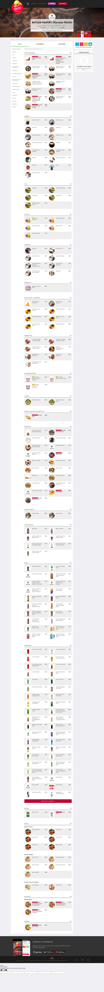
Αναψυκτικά (15, 95)
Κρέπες (14, 101)
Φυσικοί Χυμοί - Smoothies (15, 67)
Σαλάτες (14, 76)
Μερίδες (14, 106)
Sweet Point (14, 83)
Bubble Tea (14, 63)
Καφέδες (14, 52)
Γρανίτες (14, 57)
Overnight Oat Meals (16, 73)
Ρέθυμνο (18, 39)
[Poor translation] (5, 970)
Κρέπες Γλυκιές (28, 826)
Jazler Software (38, 960)
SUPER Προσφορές (16, 49)
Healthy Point (15, 70)
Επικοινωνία (65, 960)
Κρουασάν (15, 104)
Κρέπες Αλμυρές (28, 854)
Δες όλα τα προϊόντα (48, 801)
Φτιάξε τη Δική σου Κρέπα (31, 882)
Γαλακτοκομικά (15, 89)
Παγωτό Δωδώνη (16, 86)
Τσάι (13, 54)
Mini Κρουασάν (28, 899)
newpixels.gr (51, 960)
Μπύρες (14, 98)
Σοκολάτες (14, 60)
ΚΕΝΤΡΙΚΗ (33, 3)
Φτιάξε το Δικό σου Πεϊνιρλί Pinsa (16, 80)
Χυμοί (13, 92)
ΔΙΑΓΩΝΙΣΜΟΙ (42, 3)
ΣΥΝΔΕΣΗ (63, 3)
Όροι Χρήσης (58, 960)
